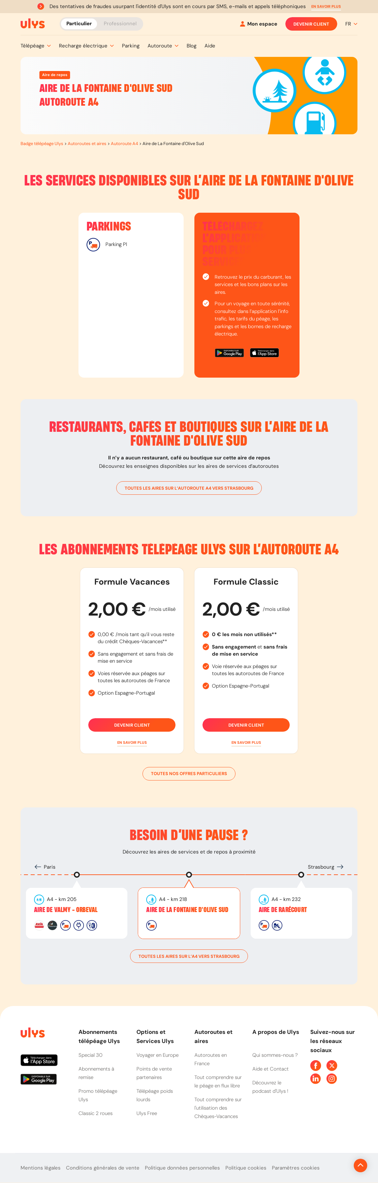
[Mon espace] (258, 24)
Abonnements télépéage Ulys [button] (99, 1036)
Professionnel (120, 23)
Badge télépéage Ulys (42, 143)
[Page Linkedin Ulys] (315, 1078)
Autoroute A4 (124, 143)
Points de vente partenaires (154, 1073)
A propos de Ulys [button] (275, 1032)
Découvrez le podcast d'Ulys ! (270, 1086)
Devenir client (311, 24)
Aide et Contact (270, 1069)
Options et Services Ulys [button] (155, 1036)
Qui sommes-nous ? (275, 1055)
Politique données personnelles (182, 1167)
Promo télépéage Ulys (97, 1095)
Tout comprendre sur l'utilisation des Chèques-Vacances (218, 1108)
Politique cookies (245, 1167)
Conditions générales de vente (102, 1167)
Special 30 (90, 1055)
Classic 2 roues (95, 1113)
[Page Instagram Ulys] (331, 1078)
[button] (326, 6)
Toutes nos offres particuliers (189, 773)
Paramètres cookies (296, 1167)
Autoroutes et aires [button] (213, 1036)
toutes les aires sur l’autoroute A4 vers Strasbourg (189, 488)
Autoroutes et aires (87, 143)
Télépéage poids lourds (154, 1095)
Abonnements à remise (96, 1073)
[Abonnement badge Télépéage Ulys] (33, 24)
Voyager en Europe (157, 1055)
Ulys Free (146, 1113)
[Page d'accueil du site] (32, 1034)
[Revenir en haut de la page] (337, 1165)
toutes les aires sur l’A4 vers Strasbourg (189, 956)
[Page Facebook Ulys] (315, 1065)
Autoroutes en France (210, 1059)
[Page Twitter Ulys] (331, 1065)
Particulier (79, 23)
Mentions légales (41, 1167)
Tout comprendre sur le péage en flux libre (218, 1081)
